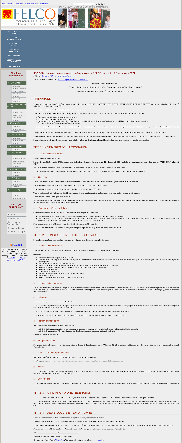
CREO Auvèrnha (15, 123)
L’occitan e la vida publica (14, 61)
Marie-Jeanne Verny (64, 76)
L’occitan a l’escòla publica (14, 38)
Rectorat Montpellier (19, 88)
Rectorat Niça (17, 184)
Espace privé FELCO (15, 260)
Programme (13, 218)
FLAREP (11, 258)
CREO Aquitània (15, 135)
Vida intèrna (59, 440)
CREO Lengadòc (16, 83)
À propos (12, 214)
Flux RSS (17, 245)
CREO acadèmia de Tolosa (16, 106)
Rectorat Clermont (19, 129)
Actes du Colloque (16, 232)
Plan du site (19, 4)
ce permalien (98, 440)
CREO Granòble (15, 153)
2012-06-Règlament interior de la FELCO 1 (73, 80)
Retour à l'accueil (6, 4)
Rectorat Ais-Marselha (20, 198)
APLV (23, 258)
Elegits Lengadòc (18, 91)
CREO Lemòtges (16, 146)
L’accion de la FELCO (14, 32)
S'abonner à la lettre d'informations (36, 4)
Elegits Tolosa (17, 115)
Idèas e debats (14, 56)
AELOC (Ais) (14, 190)
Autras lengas (14, 66)
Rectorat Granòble (19, 158)
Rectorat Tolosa (18, 112)
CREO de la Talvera (17, 169)
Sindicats (16, 96)
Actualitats (16, 86)
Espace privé (17, 101)
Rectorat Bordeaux (19, 140)
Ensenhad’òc (17, 99)
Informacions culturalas (14, 51)
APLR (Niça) (14, 178)
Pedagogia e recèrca (14, 44)
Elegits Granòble (18, 161)
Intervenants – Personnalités (14, 223)
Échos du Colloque (17, 228)
